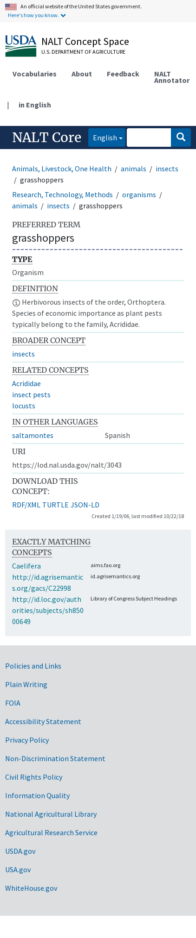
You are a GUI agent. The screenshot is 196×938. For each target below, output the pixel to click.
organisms (139, 194)
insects (167, 168)
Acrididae (26, 383)
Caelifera (26, 565)
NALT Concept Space (85, 41)
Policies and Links (33, 665)
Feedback (123, 73)
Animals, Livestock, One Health (61, 168)
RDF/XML (26, 504)
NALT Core (46, 137)
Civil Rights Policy (33, 777)
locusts (23, 405)
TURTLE (55, 504)
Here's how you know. (33, 15)
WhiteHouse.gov (31, 888)
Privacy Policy (27, 739)
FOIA (12, 702)
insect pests (31, 394)
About (82, 73)
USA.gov (18, 869)
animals (133, 168)
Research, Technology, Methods (62, 194)
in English (35, 104)
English (102, 136)
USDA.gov (20, 851)
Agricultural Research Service (51, 832)
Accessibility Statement (43, 721)
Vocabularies (35, 73)
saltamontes (32, 435)
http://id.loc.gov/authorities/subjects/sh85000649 (48, 610)
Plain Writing (26, 684)
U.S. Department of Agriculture (83, 51)
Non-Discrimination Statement (55, 758)
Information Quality (37, 795)
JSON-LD (85, 504)
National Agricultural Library (51, 814)
